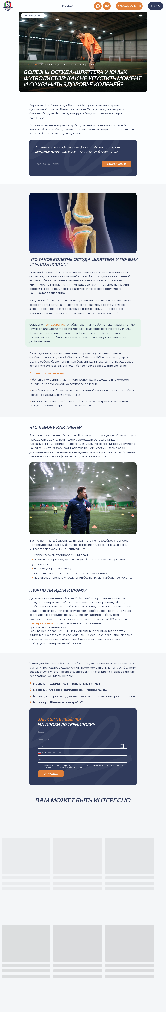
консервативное (41, 623)
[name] (82, 732)
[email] (66, 164)
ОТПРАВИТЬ (51, 773)
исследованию (55, 324)
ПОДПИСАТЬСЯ (116, 164)
